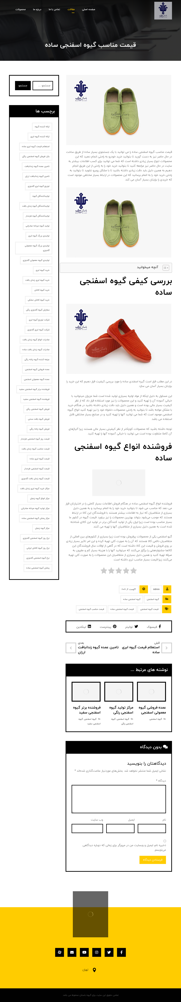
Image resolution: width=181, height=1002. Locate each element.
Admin (156, 589)
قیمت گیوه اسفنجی (149, 609)
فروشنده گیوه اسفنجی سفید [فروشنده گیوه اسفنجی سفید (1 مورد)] (36, 399)
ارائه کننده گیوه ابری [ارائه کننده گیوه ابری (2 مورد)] (39, 136)
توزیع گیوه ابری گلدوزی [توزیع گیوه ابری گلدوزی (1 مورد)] (38, 186)
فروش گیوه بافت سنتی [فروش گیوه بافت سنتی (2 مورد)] (38, 419)
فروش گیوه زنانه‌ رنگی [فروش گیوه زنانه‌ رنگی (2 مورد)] (39, 429)
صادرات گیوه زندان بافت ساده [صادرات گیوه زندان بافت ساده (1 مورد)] (35, 349)
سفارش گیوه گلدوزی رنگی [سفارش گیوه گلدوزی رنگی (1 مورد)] (37, 310)
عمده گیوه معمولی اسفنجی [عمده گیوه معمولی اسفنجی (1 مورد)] (36, 379)
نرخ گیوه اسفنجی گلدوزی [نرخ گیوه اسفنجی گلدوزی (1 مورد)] (37, 558)
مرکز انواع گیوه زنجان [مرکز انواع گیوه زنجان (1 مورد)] (39, 498)
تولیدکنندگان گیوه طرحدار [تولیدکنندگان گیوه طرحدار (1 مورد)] (37, 216)
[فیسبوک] (121, 952)
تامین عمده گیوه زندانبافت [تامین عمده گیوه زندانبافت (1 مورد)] (37, 166)
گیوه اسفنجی (153, 599)
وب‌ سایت (97, 820)
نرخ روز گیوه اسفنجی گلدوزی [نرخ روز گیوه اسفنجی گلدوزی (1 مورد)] (36, 538)
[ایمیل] (72, 952)
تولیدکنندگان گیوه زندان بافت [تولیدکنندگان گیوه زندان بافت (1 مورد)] (35, 206)
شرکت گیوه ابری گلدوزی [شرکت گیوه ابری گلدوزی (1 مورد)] (38, 329)
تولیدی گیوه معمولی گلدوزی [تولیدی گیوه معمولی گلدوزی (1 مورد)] (36, 260)
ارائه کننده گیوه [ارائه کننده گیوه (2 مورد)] (42, 126)
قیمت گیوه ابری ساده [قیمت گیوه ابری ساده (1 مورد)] (39, 458)
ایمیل (131, 820)
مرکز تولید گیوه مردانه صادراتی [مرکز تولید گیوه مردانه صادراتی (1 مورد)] (35, 508)
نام (164, 820)
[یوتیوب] (84, 952)
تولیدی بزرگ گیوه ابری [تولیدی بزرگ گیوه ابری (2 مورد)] (38, 235)
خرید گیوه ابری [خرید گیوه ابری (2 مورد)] (42, 270)
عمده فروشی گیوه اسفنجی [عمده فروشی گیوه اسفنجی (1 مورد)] (37, 369)
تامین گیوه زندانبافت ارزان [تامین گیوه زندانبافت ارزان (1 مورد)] (37, 176)
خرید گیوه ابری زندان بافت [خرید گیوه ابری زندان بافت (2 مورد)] (37, 280)
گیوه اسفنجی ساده (131, 599)
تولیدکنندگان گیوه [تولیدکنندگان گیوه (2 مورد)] (41, 196)
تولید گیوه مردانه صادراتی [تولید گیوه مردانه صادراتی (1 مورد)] (37, 226)
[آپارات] (59, 952)
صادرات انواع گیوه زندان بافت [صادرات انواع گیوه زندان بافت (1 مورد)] (35, 339)
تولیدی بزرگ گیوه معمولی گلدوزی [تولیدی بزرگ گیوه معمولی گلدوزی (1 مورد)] (37, 248)
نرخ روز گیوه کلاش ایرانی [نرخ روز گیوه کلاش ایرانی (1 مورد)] (38, 548)
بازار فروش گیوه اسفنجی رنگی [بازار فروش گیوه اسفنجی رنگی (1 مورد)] (35, 156)
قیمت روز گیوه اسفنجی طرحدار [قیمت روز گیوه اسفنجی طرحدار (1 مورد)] (35, 439)
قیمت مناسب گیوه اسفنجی (91, 609)
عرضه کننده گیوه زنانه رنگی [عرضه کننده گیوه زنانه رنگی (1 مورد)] (36, 359)
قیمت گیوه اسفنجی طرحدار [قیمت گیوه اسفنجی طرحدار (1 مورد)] (36, 468)
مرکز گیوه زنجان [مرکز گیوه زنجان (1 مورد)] (42, 528)
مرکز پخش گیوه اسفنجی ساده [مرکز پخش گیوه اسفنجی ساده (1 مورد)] (35, 518)
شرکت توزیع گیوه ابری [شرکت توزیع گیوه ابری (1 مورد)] (39, 319)
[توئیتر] (109, 952)
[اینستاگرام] (96, 952)
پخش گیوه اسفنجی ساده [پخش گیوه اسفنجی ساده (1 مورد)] (37, 568)
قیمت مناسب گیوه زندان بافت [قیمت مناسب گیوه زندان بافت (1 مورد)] (35, 448)
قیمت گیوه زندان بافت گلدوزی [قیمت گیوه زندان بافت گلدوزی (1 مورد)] (35, 478)
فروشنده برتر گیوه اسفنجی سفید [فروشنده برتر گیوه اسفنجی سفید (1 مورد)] (34, 389)
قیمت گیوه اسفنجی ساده (122, 609)
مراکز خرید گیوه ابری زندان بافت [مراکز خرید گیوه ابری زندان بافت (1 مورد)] (34, 488)
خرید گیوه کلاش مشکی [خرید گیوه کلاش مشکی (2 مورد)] (38, 300)
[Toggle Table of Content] (164, 268)
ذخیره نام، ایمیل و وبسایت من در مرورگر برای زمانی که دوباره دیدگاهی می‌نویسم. (124, 847)
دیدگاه (161, 781)
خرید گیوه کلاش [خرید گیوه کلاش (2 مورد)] (41, 290)
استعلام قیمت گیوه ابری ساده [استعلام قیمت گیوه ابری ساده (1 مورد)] (35, 146)
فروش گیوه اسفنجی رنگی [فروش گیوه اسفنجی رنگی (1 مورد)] (37, 409)
